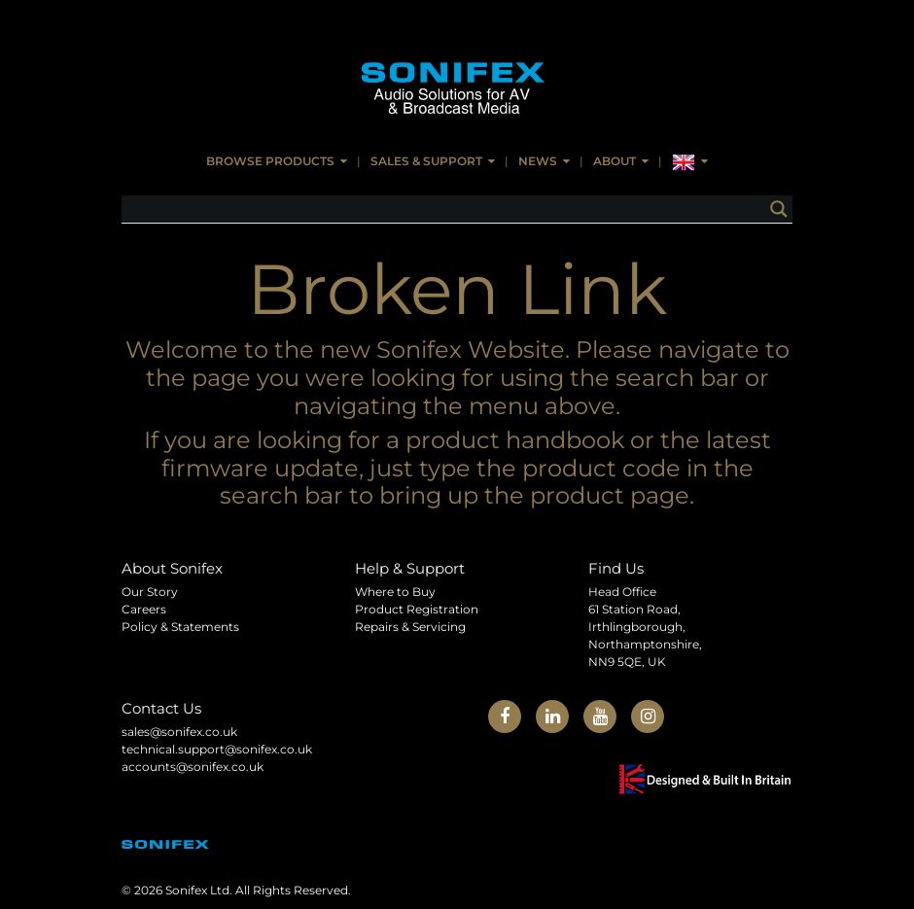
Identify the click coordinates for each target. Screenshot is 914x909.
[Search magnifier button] (778, 209)
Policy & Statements (180, 626)
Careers (144, 609)
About (614, 161)
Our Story (150, 591)
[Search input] (448, 209)
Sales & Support (426, 161)
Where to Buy (395, 591)
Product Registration (416, 609)
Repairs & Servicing (410, 626)
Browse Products (270, 161)
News (537, 161)
